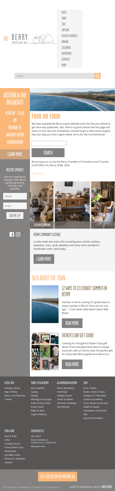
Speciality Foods (12, 454)
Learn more (15, 154)
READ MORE (72, 323)
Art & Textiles (90, 388)
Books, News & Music (94, 391)
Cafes (7, 439)
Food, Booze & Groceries (95, 403)
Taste (64, 12)
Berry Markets (38, 388)
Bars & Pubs (10, 436)
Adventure (67, 53)
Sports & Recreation (93, 418)
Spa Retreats (63, 406)
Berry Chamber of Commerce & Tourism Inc (43, 441)
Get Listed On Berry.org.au (57, 476)
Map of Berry (10, 391)
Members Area (38, 446)
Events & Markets (70, 36)
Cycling (34, 391)
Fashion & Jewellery (92, 399)
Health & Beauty (91, 406)
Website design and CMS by (85, 486)
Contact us (38, 173)
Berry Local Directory (14, 395)
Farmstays (62, 391)
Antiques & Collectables (94, 395)
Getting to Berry (12, 388)
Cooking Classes (12, 443)
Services (66, 59)
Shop (64, 18)
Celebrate (66, 48)
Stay (63, 24)
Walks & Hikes (38, 410)
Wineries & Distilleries (14, 458)
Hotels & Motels (65, 399)
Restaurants (10, 451)
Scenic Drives (37, 406)
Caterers (8, 462)
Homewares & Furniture (95, 410)
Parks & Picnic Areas (41, 403)
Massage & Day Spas (41, 399)
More (64, 65)
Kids (85, 414)
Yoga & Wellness (39, 414)
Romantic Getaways (67, 403)
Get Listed (36, 436)
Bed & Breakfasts (65, 388)
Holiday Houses (64, 395)
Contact (8, 399)
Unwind (65, 42)
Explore (65, 30)
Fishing (34, 395)
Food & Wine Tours (14, 447)
